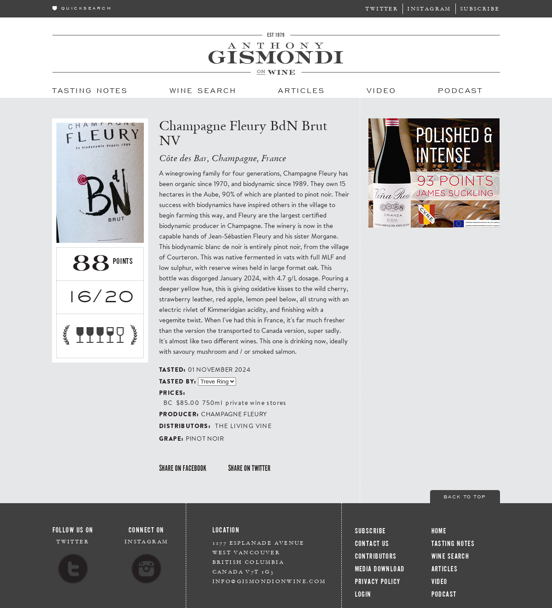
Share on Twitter (249, 468)
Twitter (381, 8)
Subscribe (480, 8)
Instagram (429, 8)
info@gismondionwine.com (269, 581)
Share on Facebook (182, 468)
